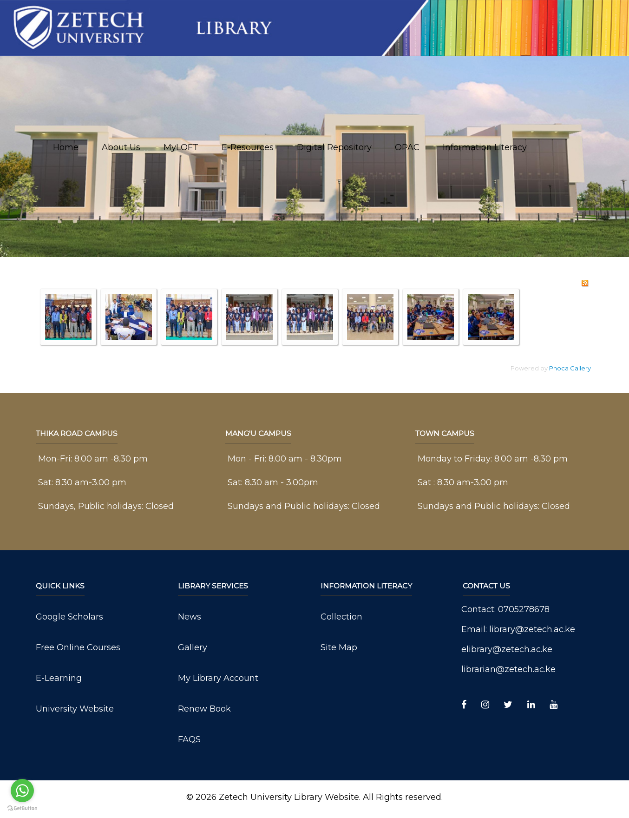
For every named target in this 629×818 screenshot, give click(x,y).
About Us (121, 147)
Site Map (339, 647)
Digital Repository (334, 147)
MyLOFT (181, 147)
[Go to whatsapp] (22, 790)
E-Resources (248, 147)
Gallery (192, 647)
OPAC (407, 147)
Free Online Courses (78, 647)
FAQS (189, 739)
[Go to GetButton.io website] (22, 808)
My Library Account (218, 678)
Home (66, 147)
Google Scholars (69, 617)
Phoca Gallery (570, 368)
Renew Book (204, 709)
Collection (341, 617)
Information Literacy (485, 147)
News (189, 617)
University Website (75, 709)
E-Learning (59, 678)
